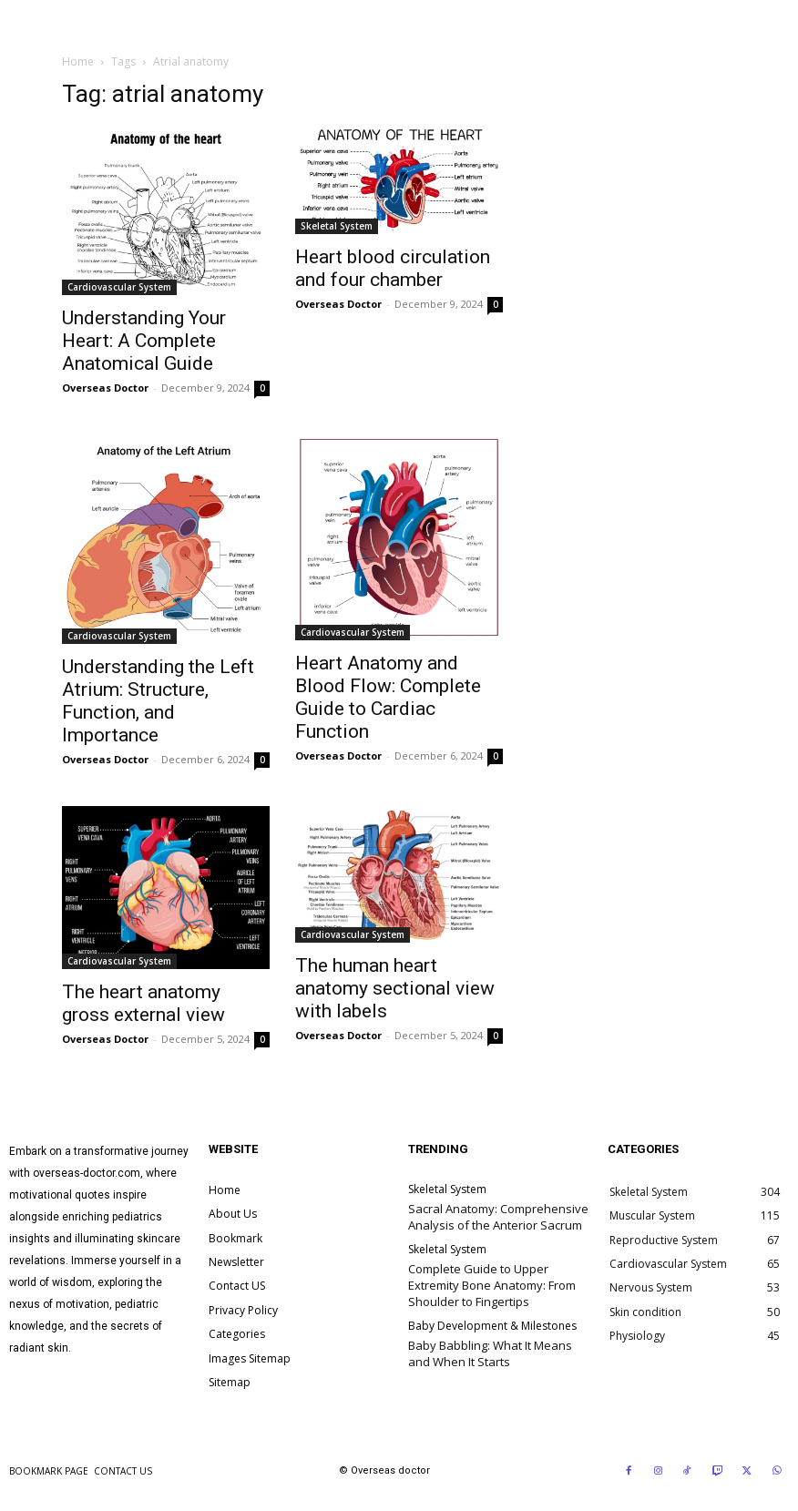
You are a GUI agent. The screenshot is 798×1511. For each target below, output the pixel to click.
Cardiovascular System (119, 287)
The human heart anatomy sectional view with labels (395, 988)
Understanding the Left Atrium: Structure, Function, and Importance (158, 701)
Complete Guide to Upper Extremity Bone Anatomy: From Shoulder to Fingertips (492, 1285)
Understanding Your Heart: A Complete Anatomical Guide (144, 340)
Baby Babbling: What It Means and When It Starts (490, 1353)
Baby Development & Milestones (492, 1326)
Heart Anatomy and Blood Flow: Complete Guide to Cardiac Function (388, 697)
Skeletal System (337, 226)
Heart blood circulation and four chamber (392, 268)
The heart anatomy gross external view (143, 1003)
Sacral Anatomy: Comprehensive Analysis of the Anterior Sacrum (498, 1216)
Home (78, 61)
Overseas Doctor (105, 387)
